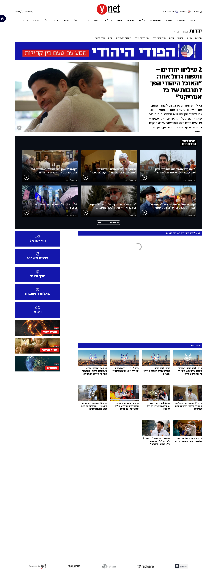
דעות (171, 38)
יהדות (195, 31)
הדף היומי (100, 38)
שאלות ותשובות (123, 38)
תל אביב (168, 12)
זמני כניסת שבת (142, 38)
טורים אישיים (159, 38)
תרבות (180, 38)
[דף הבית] (108, 14)
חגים (110, 38)
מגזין (189, 38)
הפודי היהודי (181, 32)
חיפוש (28, 12)
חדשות (198, 38)
